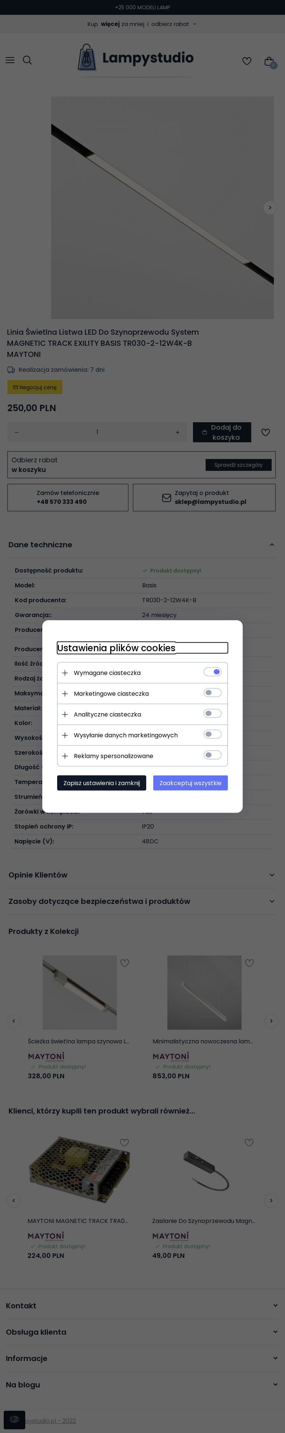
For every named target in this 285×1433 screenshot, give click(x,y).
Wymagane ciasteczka (107, 673)
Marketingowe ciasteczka (111, 693)
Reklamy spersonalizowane (113, 756)
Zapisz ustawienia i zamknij (101, 783)
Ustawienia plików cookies (116, 648)
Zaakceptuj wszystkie (191, 783)
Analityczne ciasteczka (107, 714)
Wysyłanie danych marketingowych (126, 735)
